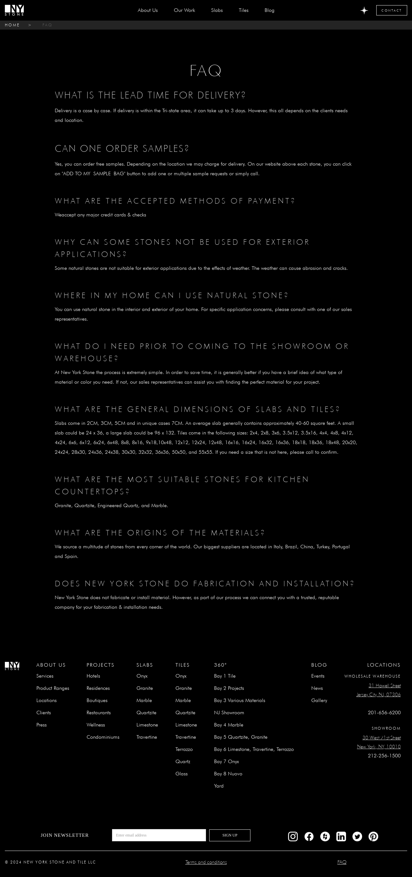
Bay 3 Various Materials (239, 700)
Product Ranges (52, 688)
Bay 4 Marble (228, 725)
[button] (217, 10)
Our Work (184, 10)
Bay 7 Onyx (226, 761)
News (317, 688)
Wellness (96, 725)
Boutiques (97, 700)
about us (148, 10)
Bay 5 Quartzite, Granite (240, 737)
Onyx (141, 676)
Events (317, 676)
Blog (270, 10)
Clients (43, 712)
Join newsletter (65, 835)
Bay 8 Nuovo (228, 774)
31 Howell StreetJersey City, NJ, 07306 (378, 690)
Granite (144, 688)
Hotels (93, 676)
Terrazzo (184, 749)
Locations (46, 700)
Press (41, 725)
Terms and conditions (206, 862)
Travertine (146, 737)
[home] (14, 10)
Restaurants (99, 712)
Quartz (182, 761)
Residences (98, 688)
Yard (219, 786)
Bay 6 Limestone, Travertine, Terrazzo (254, 749)
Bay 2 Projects (229, 688)
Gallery (319, 700)
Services (44, 676)
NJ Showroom (229, 712)
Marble (144, 700)
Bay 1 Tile (225, 676)
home (12, 25)
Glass (181, 774)
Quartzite (146, 712)
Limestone (147, 725)
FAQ (47, 25)
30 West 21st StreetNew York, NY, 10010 (379, 742)
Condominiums (103, 737)
